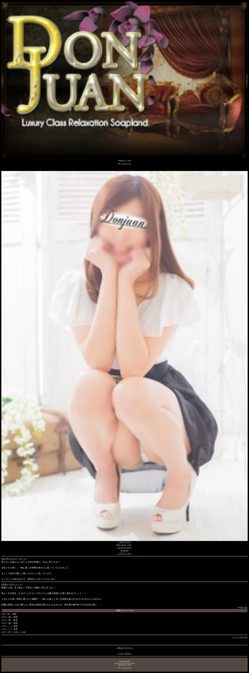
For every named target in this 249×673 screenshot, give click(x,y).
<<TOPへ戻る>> (124, 653)
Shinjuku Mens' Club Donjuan (124, 663)
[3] (124, 542)
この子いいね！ (124, 553)
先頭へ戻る (243, 607)
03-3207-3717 (126, 164)
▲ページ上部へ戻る (240, 637)
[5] (129, 542)
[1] (119, 542)
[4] (127, 542)
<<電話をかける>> (124, 648)
